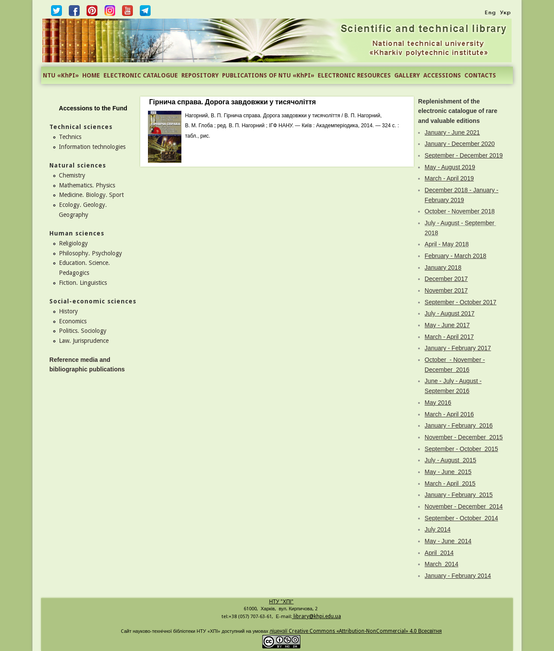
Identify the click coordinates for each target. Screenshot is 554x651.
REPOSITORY (200, 75)
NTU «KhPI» (61, 75)
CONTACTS (480, 75)
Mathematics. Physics (87, 185)
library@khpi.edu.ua (316, 616)
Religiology (73, 243)
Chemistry (72, 175)
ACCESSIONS (442, 75)
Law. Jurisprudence (84, 340)
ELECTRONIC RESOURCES (354, 75)
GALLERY (407, 75)
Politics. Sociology (82, 330)
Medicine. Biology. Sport (91, 194)
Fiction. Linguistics (83, 282)
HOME (91, 75)
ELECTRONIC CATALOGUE (140, 75)
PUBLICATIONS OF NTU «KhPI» (268, 75)
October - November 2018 (460, 211)
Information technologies (92, 146)
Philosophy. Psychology (90, 253)
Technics (70, 136)
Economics (73, 321)
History (68, 311)
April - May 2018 (447, 244)
